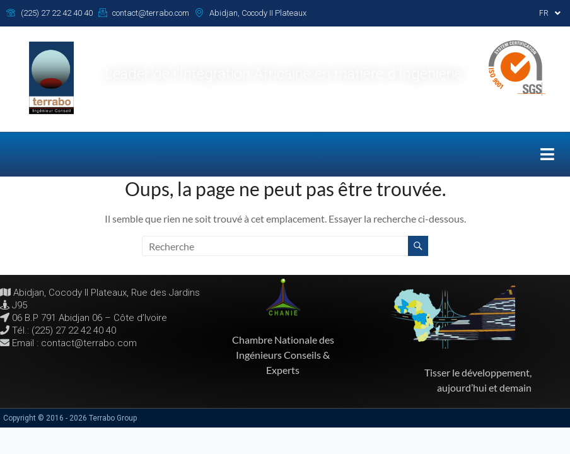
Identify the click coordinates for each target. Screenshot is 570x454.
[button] (550, 13)
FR (550, 13)
